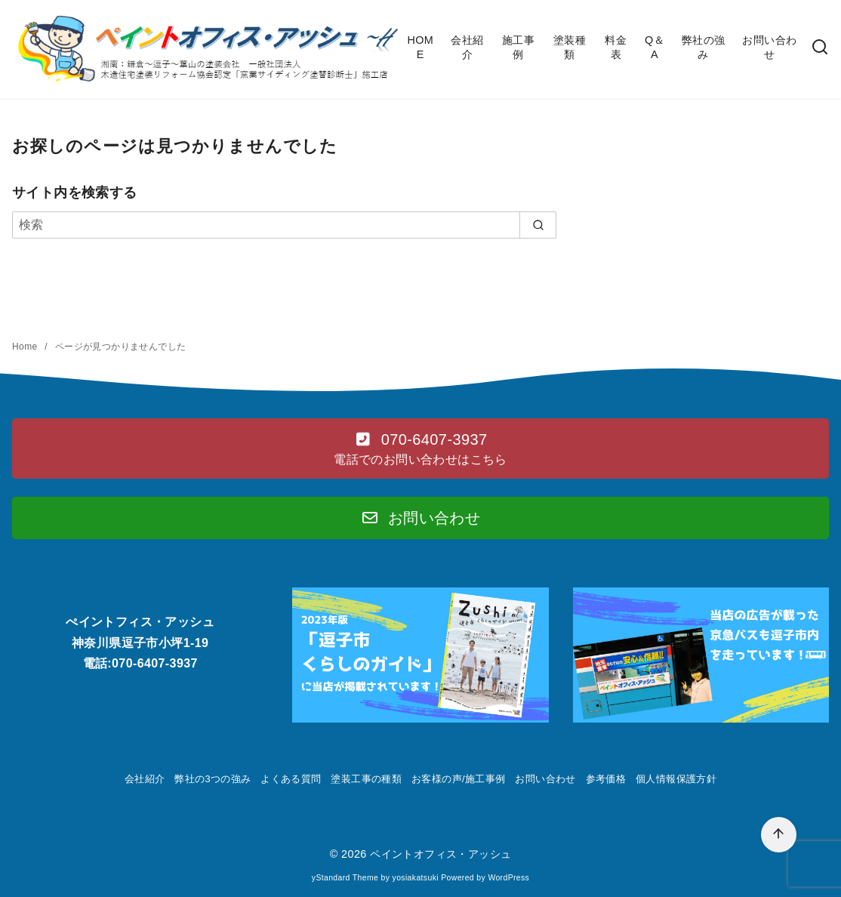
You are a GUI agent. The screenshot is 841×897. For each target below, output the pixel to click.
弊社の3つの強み (212, 778)
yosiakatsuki (416, 878)
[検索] (820, 47)
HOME (420, 47)
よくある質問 (290, 778)
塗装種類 (569, 47)
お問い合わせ (769, 47)
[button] (420, 448)
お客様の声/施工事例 (458, 778)
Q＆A (654, 47)
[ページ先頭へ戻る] (778, 834)
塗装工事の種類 (366, 778)
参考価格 (606, 778)
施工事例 (518, 47)
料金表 (616, 47)
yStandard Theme (345, 878)
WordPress (508, 878)
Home (26, 346)
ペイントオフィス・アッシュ (440, 854)
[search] (537, 225)
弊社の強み (703, 47)
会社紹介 (467, 47)
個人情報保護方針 (676, 778)
